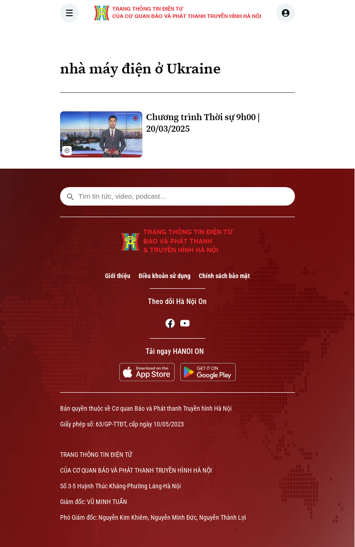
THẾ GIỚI (236, 39)
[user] (285, 13)
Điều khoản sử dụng (164, 276)
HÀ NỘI (195, 39)
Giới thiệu (117, 276)
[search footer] (70, 196)
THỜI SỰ (156, 39)
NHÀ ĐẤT (320, 39)
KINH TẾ (278, 39)
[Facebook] (170, 324)
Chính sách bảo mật (224, 276)
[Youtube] (185, 324)
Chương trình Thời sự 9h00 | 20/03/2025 (203, 122)
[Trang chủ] (122, 38)
